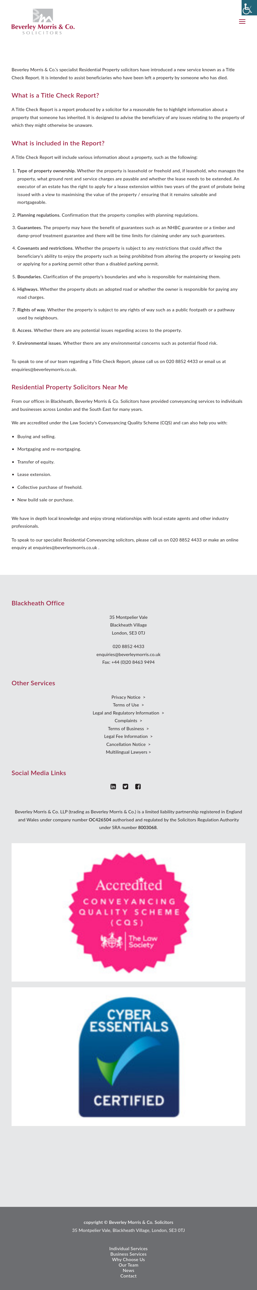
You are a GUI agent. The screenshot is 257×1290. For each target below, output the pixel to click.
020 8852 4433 (128, 646)
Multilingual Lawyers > (128, 752)
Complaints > (128, 720)
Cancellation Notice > (128, 744)
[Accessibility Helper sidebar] (249, 7)
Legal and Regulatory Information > (128, 712)
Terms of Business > (128, 728)
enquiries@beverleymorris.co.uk (128, 654)
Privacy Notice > (128, 697)
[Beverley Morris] (43, 21)
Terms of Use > (128, 704)
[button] (242, 21)
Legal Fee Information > (128, 736)
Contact (128, 1275)
